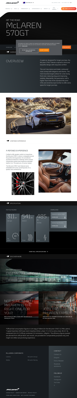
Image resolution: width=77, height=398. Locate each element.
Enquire (56, 358)
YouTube (57, 382)
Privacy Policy (32, 392)
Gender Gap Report (21, 392)
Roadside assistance (57, 365)
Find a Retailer (59, 361)
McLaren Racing (33, 360)
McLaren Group (32, 357)
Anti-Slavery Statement (28, 395)
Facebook (57, 377)
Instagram (57, 380)
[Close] (60, 41)
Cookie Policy (10, 392)
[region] (39, 47)
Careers (8, 357)
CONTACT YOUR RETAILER (62, 47)
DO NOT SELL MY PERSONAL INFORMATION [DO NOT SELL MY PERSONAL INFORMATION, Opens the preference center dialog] (28, 51)
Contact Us (57, 354)
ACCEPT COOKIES (44, 50)
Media (8, 360)
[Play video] (13, 126)
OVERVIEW (9, 47)
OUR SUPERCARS (13, 280)
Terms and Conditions (13, 395)
